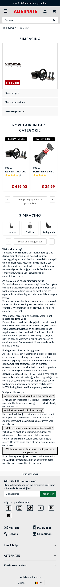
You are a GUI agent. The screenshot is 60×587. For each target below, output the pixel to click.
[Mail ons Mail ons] (16, 527)
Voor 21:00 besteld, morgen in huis (30, 3)
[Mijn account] (45, 11)
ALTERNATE (30, 555)
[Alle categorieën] (5, 11)
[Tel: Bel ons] (16, 534)
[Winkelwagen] (54, 11)
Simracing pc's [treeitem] (12, 93)
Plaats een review (30, 565)
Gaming (12, 28)
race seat (24, 287)
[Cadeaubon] (44, 534)
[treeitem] (30, 111)
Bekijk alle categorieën (30, 241)
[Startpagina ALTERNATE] (25, 11)
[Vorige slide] (7, 199)
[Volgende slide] (52, 199)
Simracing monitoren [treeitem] (15, 102)
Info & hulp (30, 545)
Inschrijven (48, 493)
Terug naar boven (30, 474)
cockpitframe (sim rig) (43, 284)
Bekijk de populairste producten (30, 201)
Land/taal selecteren (30, 577)
